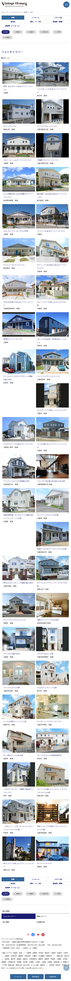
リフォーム (35, 17)
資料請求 (35, 976)
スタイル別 (58, 17)
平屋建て (8, 38)
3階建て (32, 32)
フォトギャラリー (9, 917)
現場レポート (41, 917)
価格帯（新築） (58, 22)
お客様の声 (41, 923)
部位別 (13, 22)
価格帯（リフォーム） (13, 26)
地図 (42, 943)
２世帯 (60, 32)
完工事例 (6, 923)
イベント (18, 976)
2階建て (19, 32)
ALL (6, 32)
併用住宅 (47, 32)
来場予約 (52, 976)
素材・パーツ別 (35, 22)
